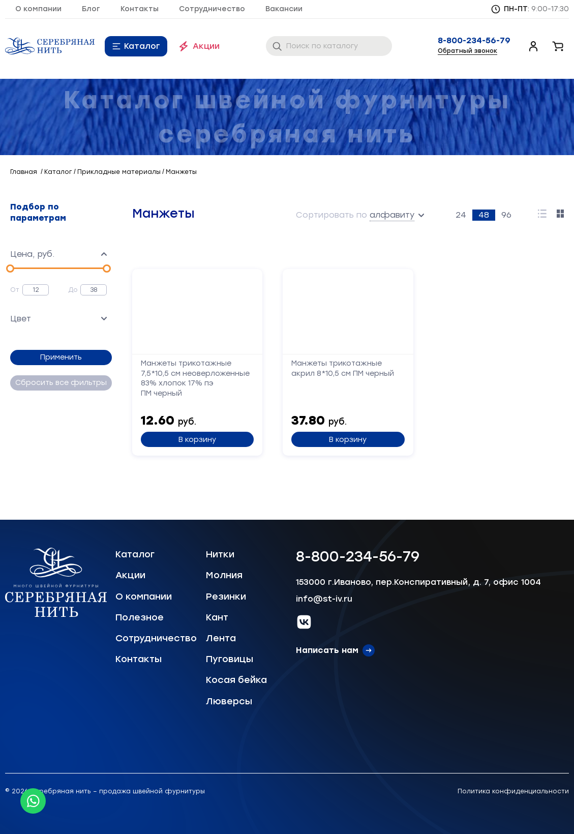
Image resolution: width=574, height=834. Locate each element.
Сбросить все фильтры (61, 382)
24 (461, 215)
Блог (91, 9)
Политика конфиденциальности (513, 791)
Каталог (142, 46)
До (73, 289)
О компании (38, 9)
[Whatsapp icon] (33, 801)
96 (506, 215)
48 (483, 215)
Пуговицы (229, 659)
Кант (217, 617)
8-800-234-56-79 (474, 41)
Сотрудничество (212, 9)
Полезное (139, 617)
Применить (61, 357)
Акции (206, 46)
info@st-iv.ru (324, 599)
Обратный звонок (467, 50)
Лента (221, 638)
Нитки (220, 554)
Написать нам (327, 650)
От (14, 289)
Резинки (226, 596)
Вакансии (284, 9)
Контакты (139, 9)
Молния (224, 575)
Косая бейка (236, 680)
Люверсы (229, 701)
